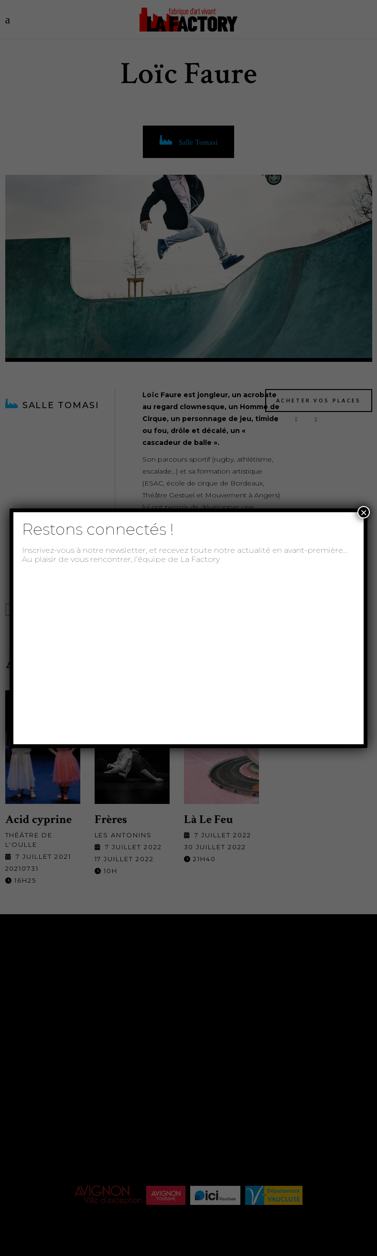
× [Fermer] (363, 512)
